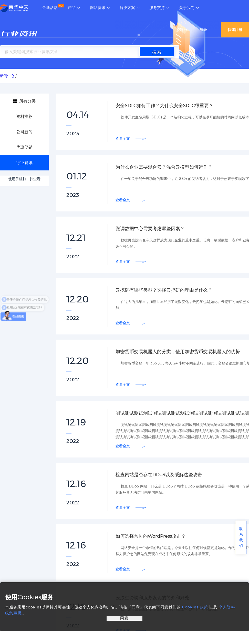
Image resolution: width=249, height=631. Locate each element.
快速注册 (235, 29)
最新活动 (50, 7)
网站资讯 (97, 7)
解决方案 (127, 7)
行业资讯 (24, 162)
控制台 (181, 29)
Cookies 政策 (195, 607)
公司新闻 (24, 131)
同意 (124, 618)
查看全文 (123, 138)
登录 (203, 29)
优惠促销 (24, 147)
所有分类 (27, 101)
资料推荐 (24, 116)
